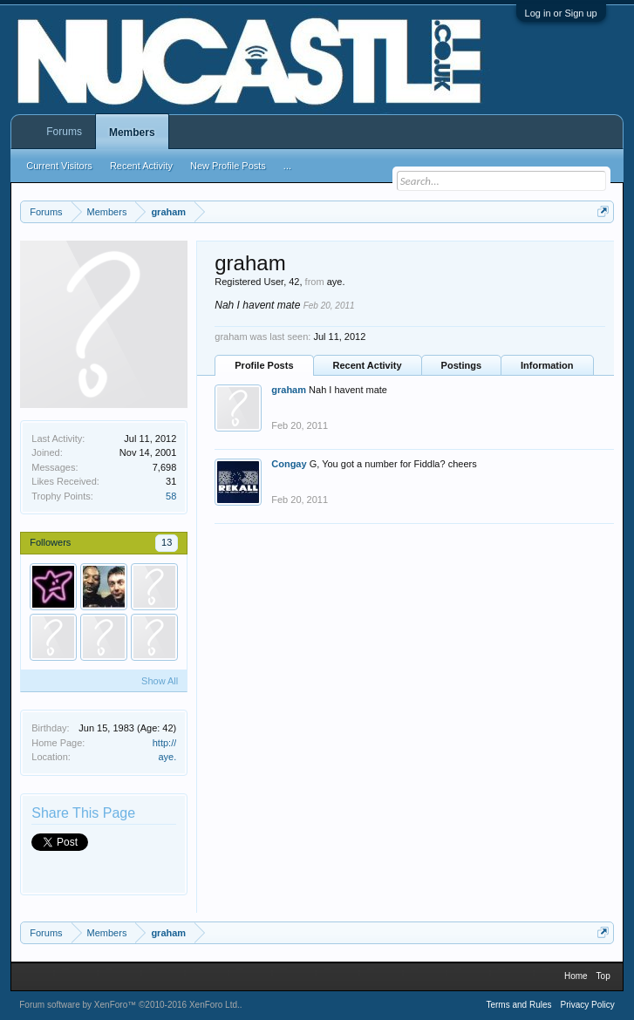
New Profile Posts (228, 165)
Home (576, 976)
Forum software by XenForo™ (129, 1005)
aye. (167, 756)
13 (166, 542)
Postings (461, 365)
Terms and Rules (518, 1005)
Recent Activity (367, 365)
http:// (165, 743)
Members (132, 132)
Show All (159, 681)
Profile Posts (264, 365)
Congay (288, 464)
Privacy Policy (587, 1005)
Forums (64, 132)
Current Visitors (59, 165)
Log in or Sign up (561, 13)
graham (288, 389)
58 (171, 496)
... (287, 165)
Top (603, 976)
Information (547, 365)
